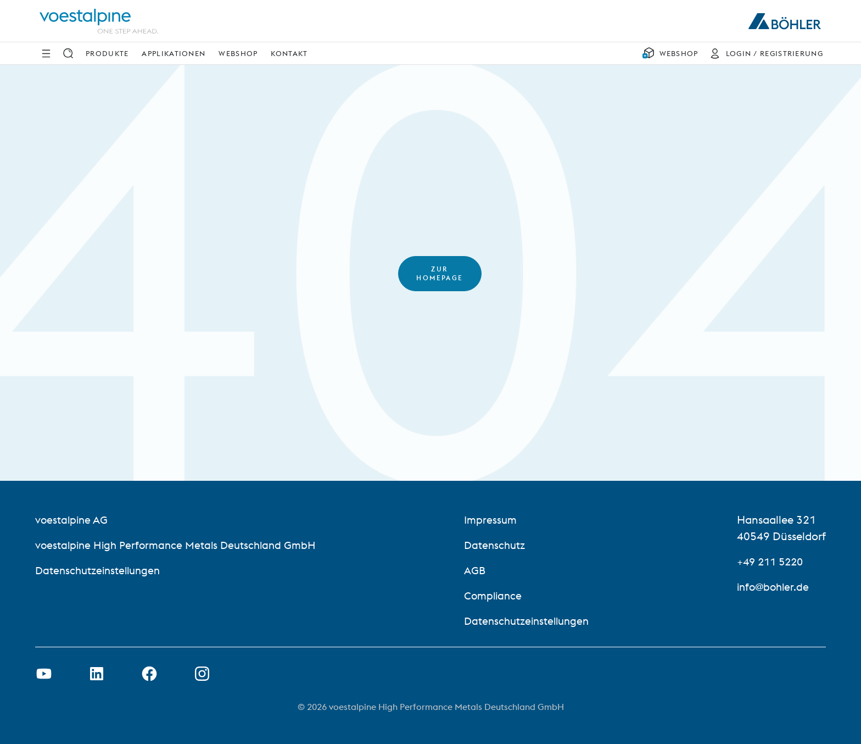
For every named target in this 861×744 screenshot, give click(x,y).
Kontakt (289, 53)
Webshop (238, 53)
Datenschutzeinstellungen (100, 570)
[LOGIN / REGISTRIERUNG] (763, 53)
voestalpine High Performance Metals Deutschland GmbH (180, 545)
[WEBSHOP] (670, 53)
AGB (477, 570)
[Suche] (68, 53)
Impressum (493, 519)
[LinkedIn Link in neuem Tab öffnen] (96, 673)
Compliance (496, 595)
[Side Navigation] (46, 53)
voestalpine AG (72, 519)
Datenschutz (497, 545)
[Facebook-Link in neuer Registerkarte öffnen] (149, 673)
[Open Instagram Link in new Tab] (202, 673)
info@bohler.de (775, 586)
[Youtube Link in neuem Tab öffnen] (44, 673)
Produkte (107, 53)
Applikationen (173, 53)
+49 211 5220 (772, 561)
